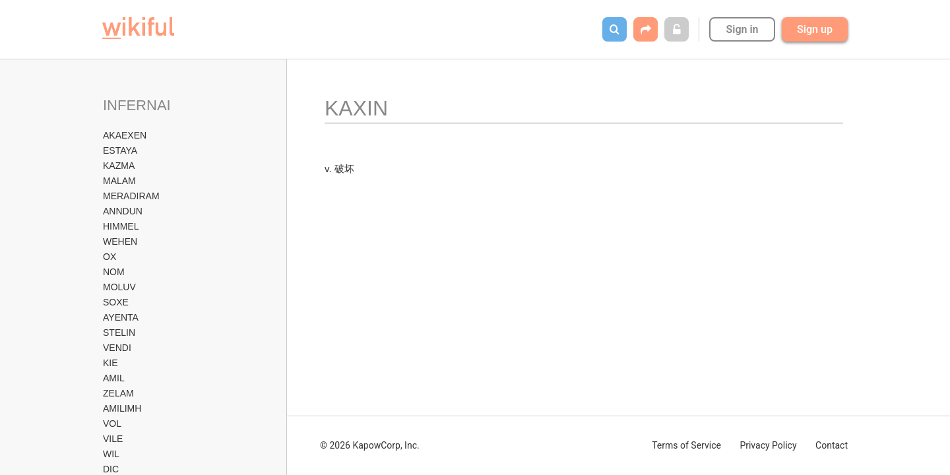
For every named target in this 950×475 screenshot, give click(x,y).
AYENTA (121, 317)
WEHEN (120, 241)
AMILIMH (122, 408)
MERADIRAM (131, 196)
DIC (111, 469)
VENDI (117, 347)
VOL (112, 423)
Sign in (742, 29)
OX (109, 256)
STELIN (119, 332)
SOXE (116, 302)
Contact (831, 445)
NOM (114, 272)
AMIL (114, 378)
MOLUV (119, 287)
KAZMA (119, 165)
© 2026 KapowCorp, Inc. (370, 445)
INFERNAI (137, 105)
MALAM (119, 180)
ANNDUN (122, 211)
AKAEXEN (124, 135)
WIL (111, 454)
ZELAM (118, 393)
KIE (110, 363)
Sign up (815, 29)
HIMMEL (121, 226)
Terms (686, 445)
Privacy (768, 445)
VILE (113, 438)
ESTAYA (120, 150)
